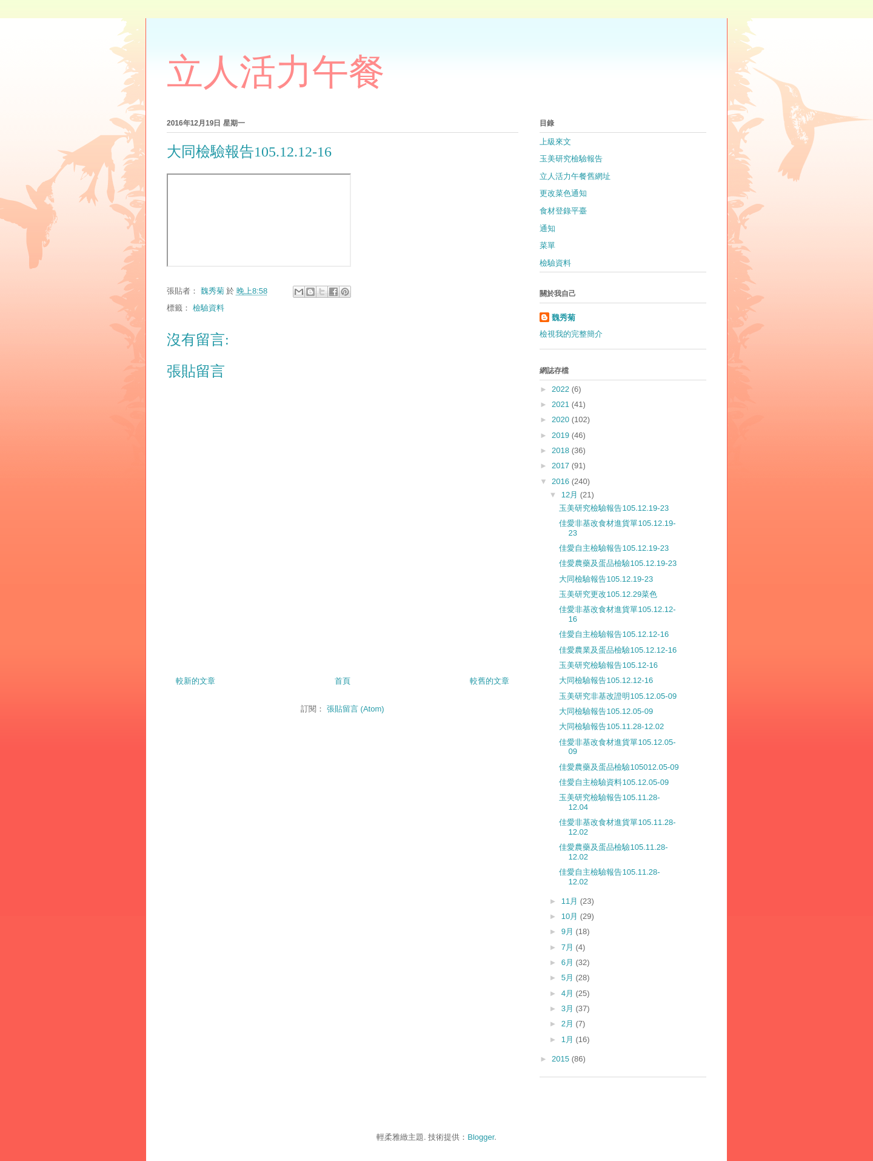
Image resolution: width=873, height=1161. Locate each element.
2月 (568, 1023)
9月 (568, 931)
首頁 (342, 680)
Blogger (480, 1137)
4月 (568, 993)
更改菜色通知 (563, 193)
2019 (562, 435)
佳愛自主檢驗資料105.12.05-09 (614, 782)
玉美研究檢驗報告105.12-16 (608, 665)
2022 (562, 389)
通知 (547, 228)
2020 (562, 419)
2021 (562, 404)
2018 (562, 450)
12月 (570, 494)
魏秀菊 (563, 317)
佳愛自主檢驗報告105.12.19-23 (614, 548)
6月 (568, 962)
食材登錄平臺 (563, 210)
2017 (562, 465)
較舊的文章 (489, 680)
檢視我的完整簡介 (571, 333)
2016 (562, 481)
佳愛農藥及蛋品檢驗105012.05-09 (618, 767)
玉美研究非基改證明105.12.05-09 (618, 696)
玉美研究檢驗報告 (571, 158)
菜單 (547, 245)
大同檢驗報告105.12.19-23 (606, 579)
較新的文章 (195, 680)
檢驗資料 (208, 307)
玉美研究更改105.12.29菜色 (608, 594)
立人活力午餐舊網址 (575, 176)
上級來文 (555, 141)
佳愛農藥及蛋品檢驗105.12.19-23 (618, 563)
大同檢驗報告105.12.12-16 (606, 680)
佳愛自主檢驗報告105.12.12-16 (614, 634)
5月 (568, 977)
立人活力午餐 (276, 72)
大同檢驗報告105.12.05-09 (606, 711)
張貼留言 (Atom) (355, 708)
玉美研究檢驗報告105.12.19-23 (614, 508)
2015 (562, 1058)
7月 (568, 947)
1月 (568, 1039)
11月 (570, 901)
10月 (570, 916)
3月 (568, 1008)
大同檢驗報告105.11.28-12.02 (611, 726)
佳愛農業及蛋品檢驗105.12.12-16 (618, 650)
